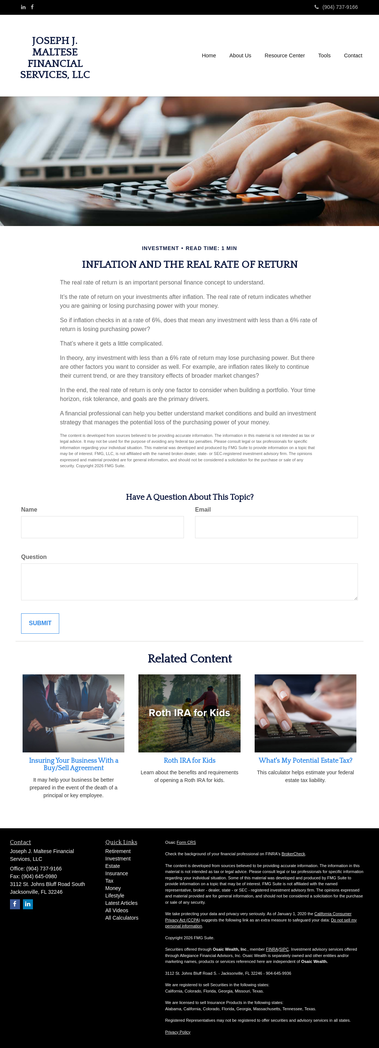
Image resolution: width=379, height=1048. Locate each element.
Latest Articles (121, 903)
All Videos (116, 910)
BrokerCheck (293, 854)
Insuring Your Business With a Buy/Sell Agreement (73, 764)
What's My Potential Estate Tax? (305, 761)
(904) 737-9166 (336, 7)
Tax (109, 881)
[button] (240, 55)
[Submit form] (40, 623)
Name (29, 509)
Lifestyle (114, 896)
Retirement (118, 851)
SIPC (284, 949)
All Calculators (121, 918)
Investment (118, 859)
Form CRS (186, 842)
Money (113, 888)
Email (203, 509)
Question (34, 557)
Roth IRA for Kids (189, 761)
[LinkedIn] (23, 7)
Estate (112, 866)
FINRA (272, 949)
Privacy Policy (177, 1032)
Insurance (116, 873)
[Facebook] (32, 7)
